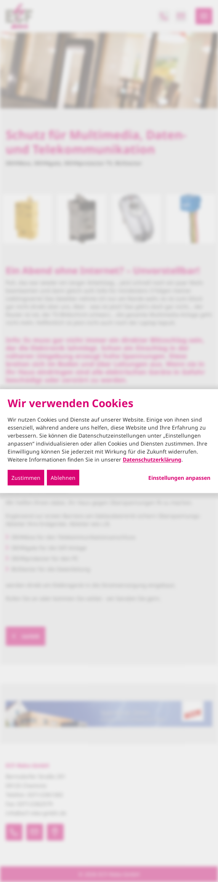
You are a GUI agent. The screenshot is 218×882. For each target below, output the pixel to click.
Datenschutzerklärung (152, 459)
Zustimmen (25, 477)
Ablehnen (63, 477)
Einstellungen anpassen (179, 477)
